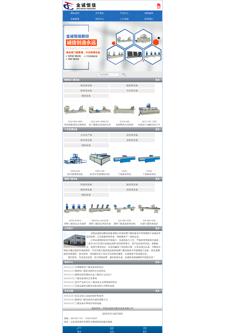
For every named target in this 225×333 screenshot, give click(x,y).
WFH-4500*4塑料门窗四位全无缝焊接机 (75, 222)
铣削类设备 (132, 85)
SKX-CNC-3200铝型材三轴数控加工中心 (149, 123)
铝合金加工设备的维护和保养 (89, 296)
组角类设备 (86, 90)
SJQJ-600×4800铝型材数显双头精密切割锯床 (75, 123)
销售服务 (149, 13)
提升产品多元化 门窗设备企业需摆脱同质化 (96, 282)
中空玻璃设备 (71, 129)
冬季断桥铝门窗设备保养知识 (89, 267)
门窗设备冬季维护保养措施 (88, 303)
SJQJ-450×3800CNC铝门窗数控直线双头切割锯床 (100, 123)
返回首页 (107, 314)
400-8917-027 (77, 318)
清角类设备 (132, 190)
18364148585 (91, 318)
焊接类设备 (86, 184)
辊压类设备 (86, 140)
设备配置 (75, 19)
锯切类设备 (86, 85)
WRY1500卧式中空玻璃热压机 (100, 172)
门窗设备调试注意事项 (86, 278)
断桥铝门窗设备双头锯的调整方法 (91, 299)
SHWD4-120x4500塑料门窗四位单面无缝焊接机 (100, 222)
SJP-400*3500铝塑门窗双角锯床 (149, 222)
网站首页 (75, 13)
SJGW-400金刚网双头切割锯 (124, 123)
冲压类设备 (132, 90)
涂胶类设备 (132, 140)
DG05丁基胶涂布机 (124, 172)
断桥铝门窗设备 (72, 80)
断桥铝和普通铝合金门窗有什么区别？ (93, 274)
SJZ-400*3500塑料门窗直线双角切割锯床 (124, 222)
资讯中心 (99, 19)
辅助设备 (86, 96)
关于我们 (99, 13)
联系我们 (149, 19)
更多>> (158, 80)
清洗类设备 (132, 135)
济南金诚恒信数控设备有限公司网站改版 (94, 286)
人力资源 (124, 19)
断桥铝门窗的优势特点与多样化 (90, 271)
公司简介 (68, 228)
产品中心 (124, 13)
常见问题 (68, 291)
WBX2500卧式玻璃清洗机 (75, 172)
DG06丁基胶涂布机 (149, 172)
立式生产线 (86, 135)
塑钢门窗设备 (71, 179)
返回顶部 (117, 314)
